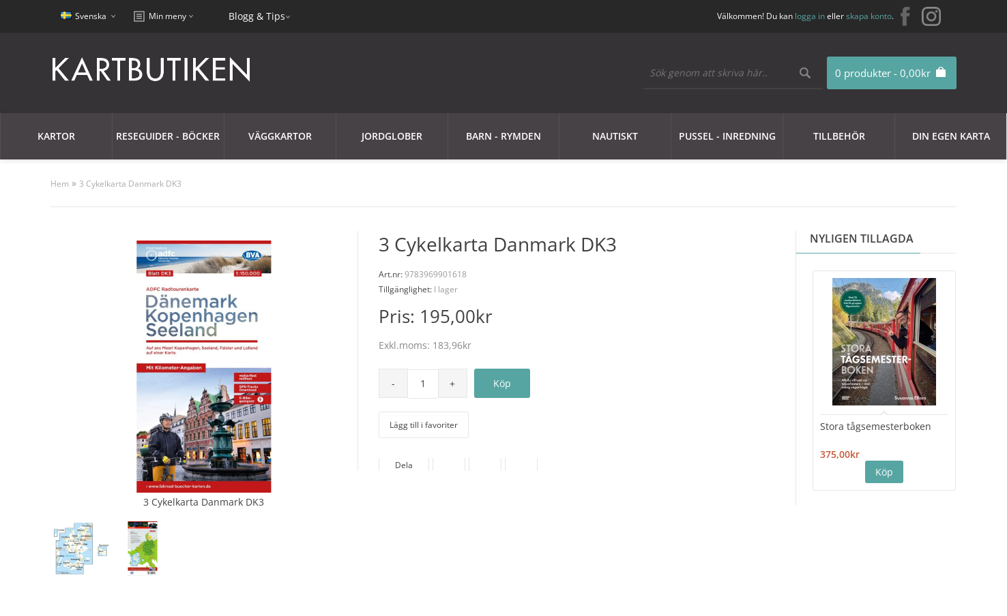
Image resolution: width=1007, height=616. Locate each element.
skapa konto (869, 16)
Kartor (56, 135)
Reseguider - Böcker (168, 135)
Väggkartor (280, 135)
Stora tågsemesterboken (875, 426)
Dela (404, 465)
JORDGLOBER (392, 135)
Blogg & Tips (257, 16)
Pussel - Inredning (727, 135)
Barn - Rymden (503, 135)
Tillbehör (839, 135)
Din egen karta (951, 135)
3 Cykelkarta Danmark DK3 (130, 183)
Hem (59, 183)
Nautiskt (615, 135)
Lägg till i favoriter (424, 425)
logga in (810, 16)
